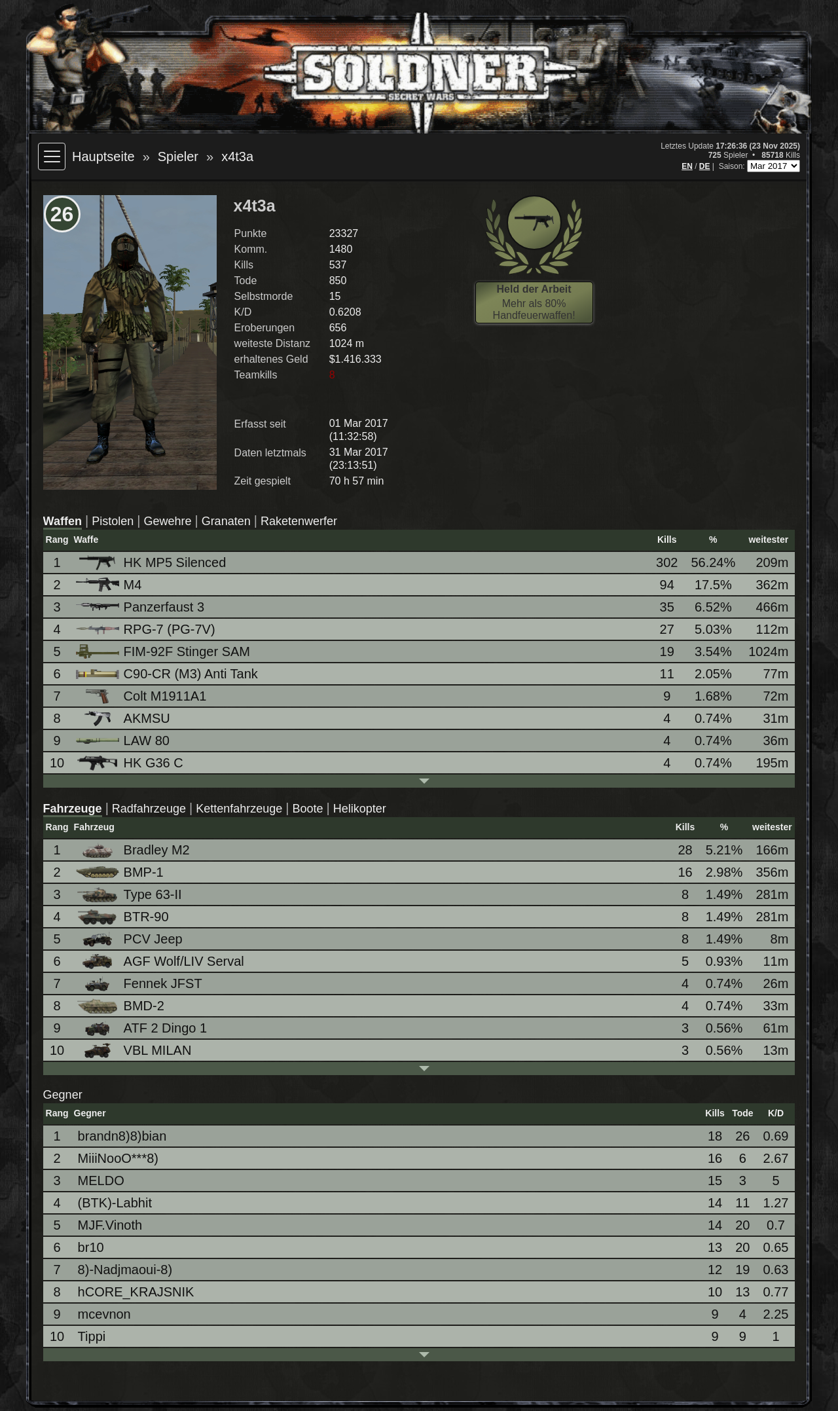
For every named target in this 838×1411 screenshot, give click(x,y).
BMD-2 (121, 1006)
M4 (110, 585)
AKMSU (124, 718)
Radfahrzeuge (149, 808)
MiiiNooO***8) (118, 1158)
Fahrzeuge (72, 808)
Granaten (226, 521)
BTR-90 (123, 917)
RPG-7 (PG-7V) (146, 629)
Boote (307, 808)
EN (687, 166)
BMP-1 (121, 872)
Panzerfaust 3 (141, 607)
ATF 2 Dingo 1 (142, 1028)
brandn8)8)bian (122, 1136)
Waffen (62, 521)
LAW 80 (124, 740)
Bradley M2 (134, 850)
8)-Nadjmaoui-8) (125, 1269)
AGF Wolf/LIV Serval (161, 961)
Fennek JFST (140, 983)
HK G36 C (130, 763)
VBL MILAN (135, 1050)
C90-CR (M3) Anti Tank (168, 674)
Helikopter (359, 808)
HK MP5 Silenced (152, 562)
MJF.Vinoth (110, 1225)
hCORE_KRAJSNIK (136, 1292)
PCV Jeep (130, 939)
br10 (91, 1247)
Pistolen (113, 521)
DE (704, 166)
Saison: (733, 166)
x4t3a (237, 156)
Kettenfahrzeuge (239, 808)
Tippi (92, 1336)
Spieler (178, 156)
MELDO (101, 1180)
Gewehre (167, 521)
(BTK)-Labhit (115, 1203)
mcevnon (104, 1314)
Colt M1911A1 (142, 696)
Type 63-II (130, 894)
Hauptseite (103, 156)
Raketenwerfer (299, 521)
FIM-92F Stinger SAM (164, 651)
